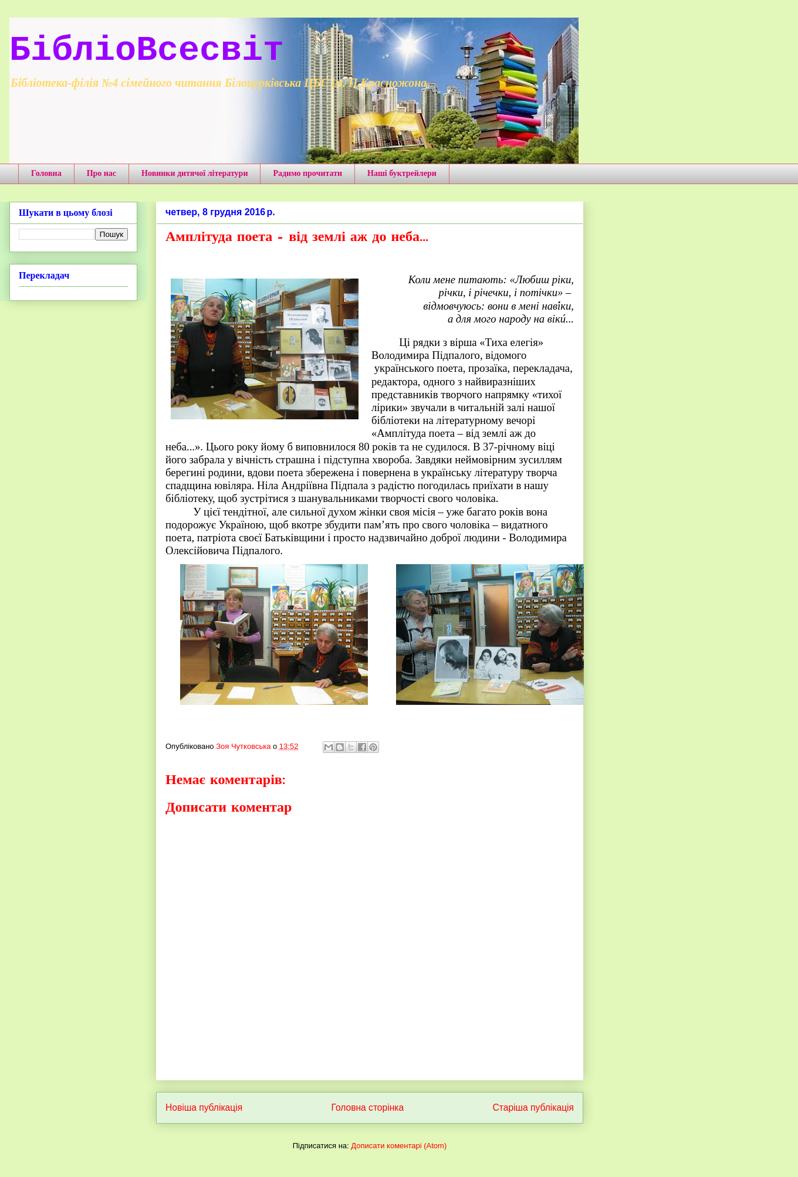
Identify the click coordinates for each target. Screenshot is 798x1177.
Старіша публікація (533, 1107)
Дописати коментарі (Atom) (399, 1145)
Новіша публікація (203, 1107)
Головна (46, 173)
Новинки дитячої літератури (194, 173)
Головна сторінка (368, 1107)
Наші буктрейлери (402, 173)
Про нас (101, 173)
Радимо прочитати (307, 173)
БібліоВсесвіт (146, 50)
